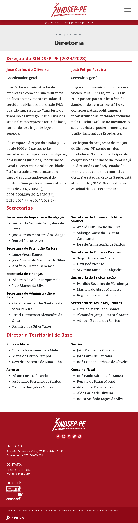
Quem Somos (74, 34)
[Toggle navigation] (128, 10)
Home (59, 34)
